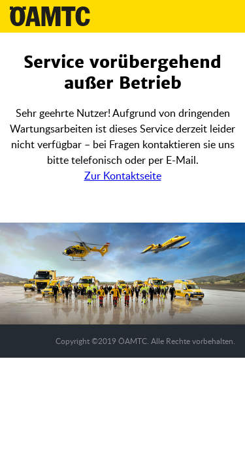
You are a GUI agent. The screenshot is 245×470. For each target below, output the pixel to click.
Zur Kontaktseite (122, 175)
